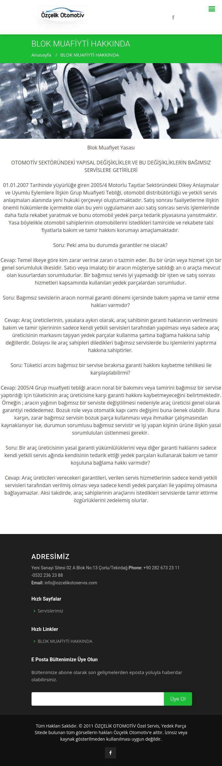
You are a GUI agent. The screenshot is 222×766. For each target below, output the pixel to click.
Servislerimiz (50, 611)
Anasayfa (41, 55)
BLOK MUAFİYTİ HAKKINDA (89, 55)
